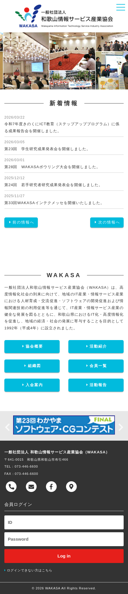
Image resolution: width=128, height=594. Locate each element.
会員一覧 (96, 366)
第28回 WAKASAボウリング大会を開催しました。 (52, 167)
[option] (64, 425)
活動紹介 (96, 346)
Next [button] (121, 426)
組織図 (32, 366)
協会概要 (32, 346)
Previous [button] (7, 426)
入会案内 (32, 385)
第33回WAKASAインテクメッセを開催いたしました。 (54, 203)
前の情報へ (21, 222)
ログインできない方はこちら (29, 570)
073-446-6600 (26, 466)
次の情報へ (107, 222)
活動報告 (96, 385)
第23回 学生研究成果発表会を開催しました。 (47, 149)
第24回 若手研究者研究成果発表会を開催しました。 (53, 185)
